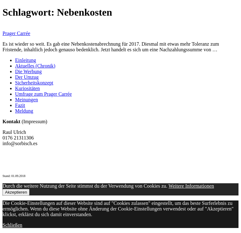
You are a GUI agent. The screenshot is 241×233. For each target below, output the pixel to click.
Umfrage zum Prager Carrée (43, 94)
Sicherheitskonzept (34, 82)
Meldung (24, 111)
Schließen (12, 225)
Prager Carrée (16, 33)
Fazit (20, 105)
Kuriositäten (27, 88)
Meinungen (26, 99)
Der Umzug (27, 77)
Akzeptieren (16, 192)
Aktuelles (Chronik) (35, 65)
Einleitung (25, 60)
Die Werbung (28, 71)
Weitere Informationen (191, 186)
